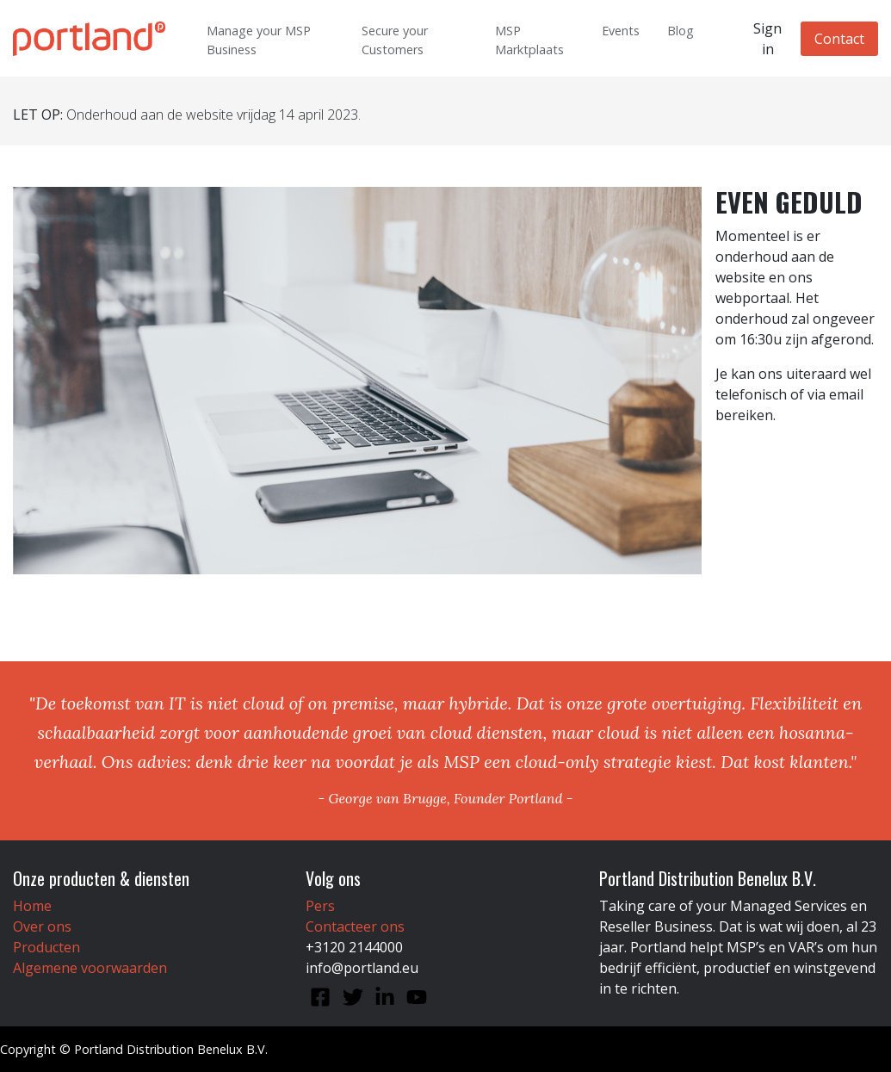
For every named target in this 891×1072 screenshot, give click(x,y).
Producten (46, 947)
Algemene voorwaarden (90, 967)
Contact (839, 38)
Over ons (42, 926)
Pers (320, 905)
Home (32, 905)
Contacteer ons (355, 926)
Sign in (767, 39)
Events (621, 30)
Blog (680, 30)
